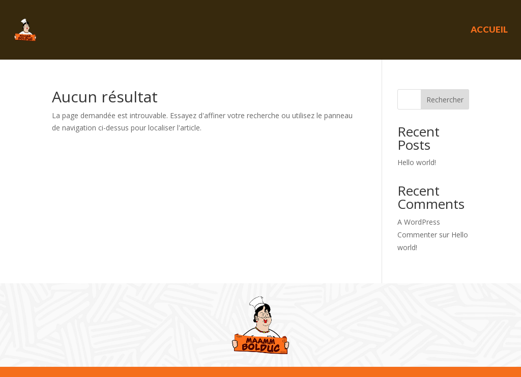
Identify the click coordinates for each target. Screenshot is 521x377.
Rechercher (445, 99)
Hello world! (416, 162)
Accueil (489, 29)
